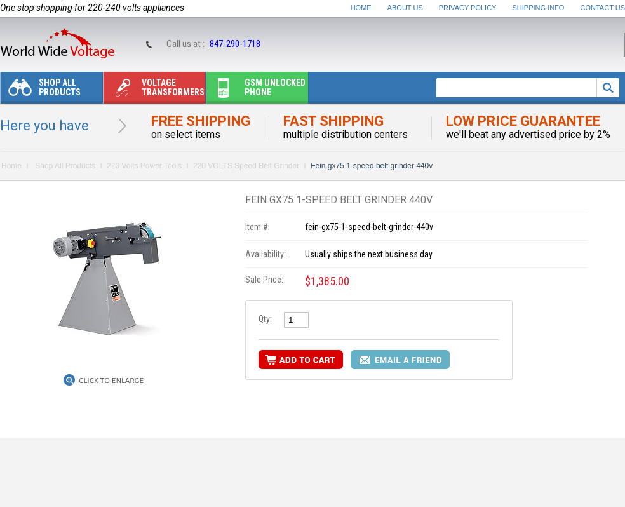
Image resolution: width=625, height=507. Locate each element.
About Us (405, 7)
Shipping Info (539, 7)
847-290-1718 (235, 44)
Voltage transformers (154, 91)
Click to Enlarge (111, 380)
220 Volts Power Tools (144, 165)
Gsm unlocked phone (256, 91)
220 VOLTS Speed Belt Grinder (246, 165)
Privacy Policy (468, 7)
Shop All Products (41, 91)
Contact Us (603, 7)
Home (361, 7)
